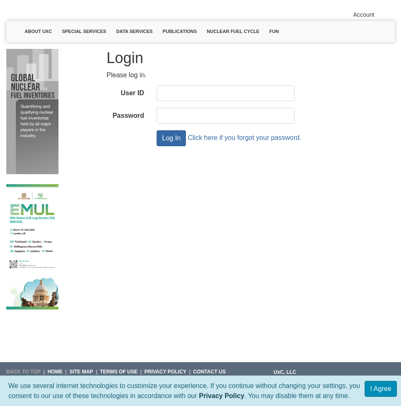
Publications (179, 31)
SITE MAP (81, 372)
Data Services (134, 31)
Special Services (84, 31)
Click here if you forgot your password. (244, 137)
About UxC (38, 31)
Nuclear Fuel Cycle (233, 31)
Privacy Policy (221, 395)
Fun (274, 31)
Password (128, 115)
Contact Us (209, 372)
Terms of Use (118, 372)
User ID (132, 92)
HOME (55, 372)
